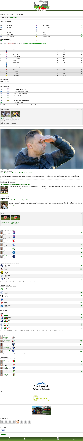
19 (81, 244)
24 (81, 232)
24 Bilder (8, 118)
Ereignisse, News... (12, 17)
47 (81, 279)
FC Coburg (15, 71)
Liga (41, 438)
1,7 (81, 337)
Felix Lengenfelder (6, 251)
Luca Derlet (5, 370)
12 (81, 314)
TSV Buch (14, 69)
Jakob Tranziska (6, 236)
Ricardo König (5, 337)
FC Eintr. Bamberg (16, 56)
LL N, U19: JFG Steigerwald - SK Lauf (5, 122)
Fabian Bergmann (6, 240)
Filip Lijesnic (5, 374)
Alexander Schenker (7, 350)
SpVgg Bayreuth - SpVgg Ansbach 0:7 (5, 223)
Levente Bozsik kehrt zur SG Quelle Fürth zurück (16, 173)
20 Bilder (18, 118)
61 (81, 289)
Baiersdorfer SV (16, 52)
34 (81, 265)
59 (81, 292)
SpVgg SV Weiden (16, 62)
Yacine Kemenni (6, 347)
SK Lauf (14, 60)
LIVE (9, 438)
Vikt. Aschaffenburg (16, 58)
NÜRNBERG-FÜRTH (41, 10)
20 (81, 240)
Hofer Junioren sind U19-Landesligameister (14, 200)
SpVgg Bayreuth (16, 75)
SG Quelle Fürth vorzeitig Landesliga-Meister (15, 184)
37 (81, 272)
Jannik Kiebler (5, 248)
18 (81, 361)
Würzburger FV (15, 54)
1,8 (81, 341)
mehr (74, 438)
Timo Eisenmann (6, 244)
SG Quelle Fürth (16, 51)
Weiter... (2, 178)
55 (81, 299)
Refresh (80, 12)
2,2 (81, 344)
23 (81, 236)
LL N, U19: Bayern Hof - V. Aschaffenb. (15, 122)
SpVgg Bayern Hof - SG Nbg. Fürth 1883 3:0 (15, 223)
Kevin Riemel (5, 364)
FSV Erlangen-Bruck (16, 66)
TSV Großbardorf (16, 68)
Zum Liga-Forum (4, 391)
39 (81, 276)
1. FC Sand (15, 73)
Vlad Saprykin (5, 232)
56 (81, 296)
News (25, 438)
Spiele (58, 438)
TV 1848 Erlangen (16, 64)
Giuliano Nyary (6, 255)
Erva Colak (5, 344)
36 (81, 269)
